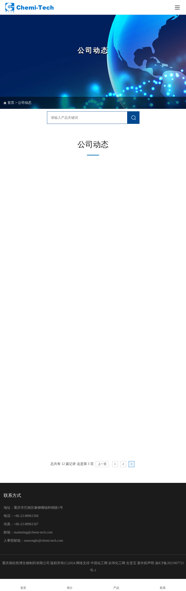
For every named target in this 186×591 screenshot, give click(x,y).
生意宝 (131, 563)
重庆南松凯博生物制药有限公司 (26, 563)
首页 (11, 103)
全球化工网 (116, 563)
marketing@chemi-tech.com (33, 532)
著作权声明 (146, 563)
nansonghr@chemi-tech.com (44, 540)
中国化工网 (99, 563)
